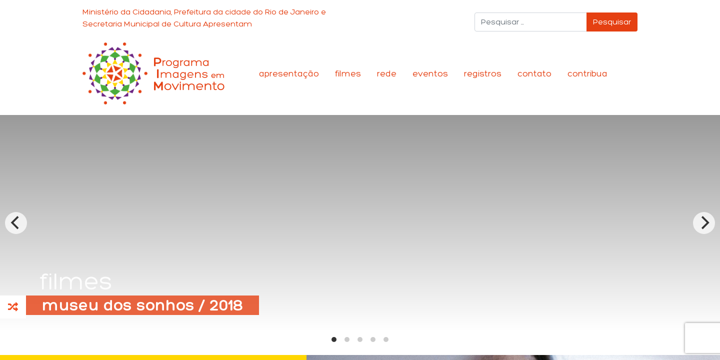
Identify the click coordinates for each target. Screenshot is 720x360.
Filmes (348, 73)
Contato (535, 73)
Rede (386, 73)
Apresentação (289, 73)
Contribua (588, 73)
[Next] (704, 223)
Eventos (430, 73)
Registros (483, 73)
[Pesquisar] (530, 22)
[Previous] (16, 223)
